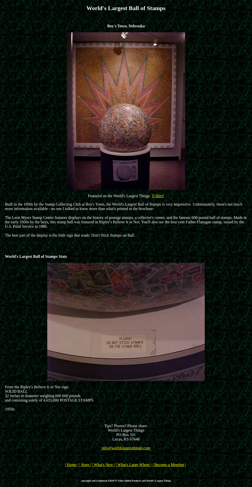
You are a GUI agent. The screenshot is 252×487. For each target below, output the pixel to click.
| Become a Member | (169, 465)
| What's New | (103, 465)
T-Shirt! (158, 196)
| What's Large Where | (133, 465)
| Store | (85, 465)
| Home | (71, 465)
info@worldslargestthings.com (126, 448)
